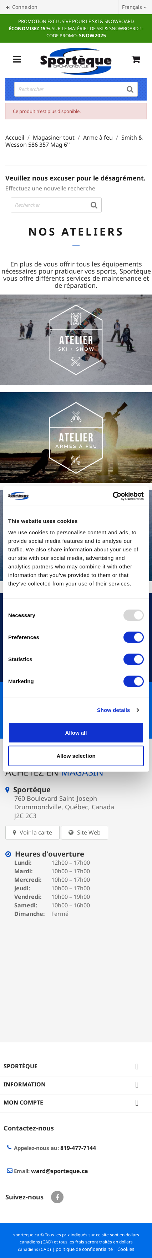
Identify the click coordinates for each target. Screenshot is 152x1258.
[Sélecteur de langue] (135, 7)
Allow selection (75, 756)
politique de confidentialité (84, 1249)
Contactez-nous (29, 1128)
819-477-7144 (78, 1148)
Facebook (57, 1197)
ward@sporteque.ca (59, 1171)
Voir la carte (36, 832)
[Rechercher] (76, 89)
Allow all (76, 732)
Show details (113, 710)
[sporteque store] (76, 975)
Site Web (89, 832)
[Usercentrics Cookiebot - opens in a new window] (112, 496)
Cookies (125, 1249)
